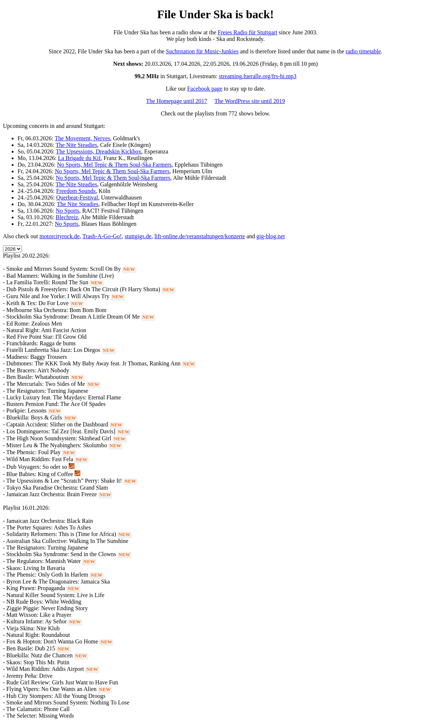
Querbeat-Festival (77, 197)
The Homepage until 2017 (176, 101)
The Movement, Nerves (82, 138)
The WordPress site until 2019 (249, 101)
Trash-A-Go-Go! (102, 236)
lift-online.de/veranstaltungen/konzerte (200, 236)
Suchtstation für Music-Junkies (202, 51)
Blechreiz (67, 217)
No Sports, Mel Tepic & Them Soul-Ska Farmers (114, 165)
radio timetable (363, 51)
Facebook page (204, 89)
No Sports (67, 211)
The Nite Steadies (76, 145)
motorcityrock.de (59, 236)
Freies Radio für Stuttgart (247, 32)
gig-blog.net (270, 236)
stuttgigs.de (138, 236)
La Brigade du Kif (79, 158)
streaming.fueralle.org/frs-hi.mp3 (258, 76)
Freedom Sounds (76, 191)
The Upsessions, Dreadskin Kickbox (98, 151)
